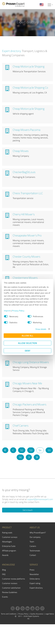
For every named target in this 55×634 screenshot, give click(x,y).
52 (21, 450)
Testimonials (35, 550)
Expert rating (35, 583)
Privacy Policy (18, 310)
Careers (33, 546)
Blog (4, 569)
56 (20, 457)
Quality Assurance (36, 614)
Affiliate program (9, 550)
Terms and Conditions (8, 614)
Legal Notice (49, 614)
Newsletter (34, 574)
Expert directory (36, 587)
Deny (27, 350)
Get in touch (27, 510)
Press (32, 569)
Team (32, 541)
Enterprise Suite (8, 546)
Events (5, 596)
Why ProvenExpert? (38, 532)
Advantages (7, 541)
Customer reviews (9, 583)
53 (30, 450)
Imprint (7, 310)
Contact (33, 555)
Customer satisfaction (11, 587)
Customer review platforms (13, 578)
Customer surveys (9, 537)
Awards (5, 555)
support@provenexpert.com (40, 499)
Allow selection (27, 343)
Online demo (35, 578)
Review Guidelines (9, 592)
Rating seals (7, 532)
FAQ (3, 574)
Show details (40, 329)
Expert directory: (11, 51)
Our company (35, 537)
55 (49, 450)
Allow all (27, 335)
